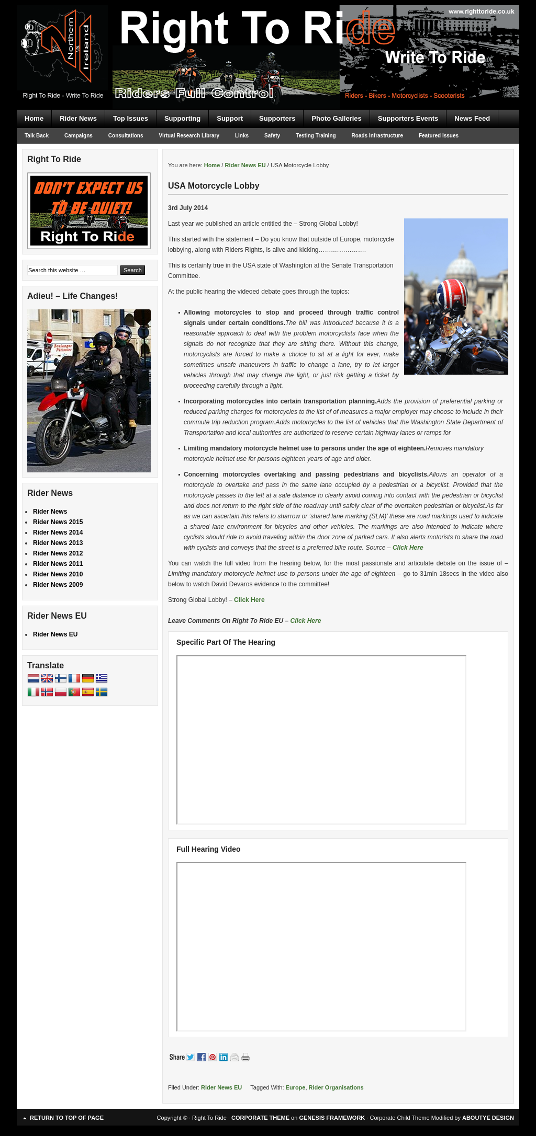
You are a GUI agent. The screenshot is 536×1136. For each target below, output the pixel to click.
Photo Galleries (336, 118)
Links (242, 135)
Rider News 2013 (58, 543)
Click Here (408, 547)
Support (230, 118)
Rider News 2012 (58, 553)
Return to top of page (67, 1118)
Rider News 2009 (58, 584)
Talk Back (37, 135)
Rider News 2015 (58, 522)
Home (34, 118)
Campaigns (78, 135)
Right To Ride (268, 36)
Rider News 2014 (58, 532)
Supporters (277, 118)
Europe (296, 1087)
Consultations (125, 135)
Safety (272, 135)
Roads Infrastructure (377, 135)
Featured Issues (439, 135)
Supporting (182, 118)
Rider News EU (221, 1087)
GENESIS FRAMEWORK (332, 1118)
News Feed (472, 118)
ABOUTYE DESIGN (488, 1118)
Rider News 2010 (58, 574)
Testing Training (316, 135)
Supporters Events (408, 118)
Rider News (78, 118)
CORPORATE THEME (260, 1118)
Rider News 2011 (58, 563)
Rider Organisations (336, 1087)
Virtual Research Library (189, 135)
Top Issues (130, 118)
